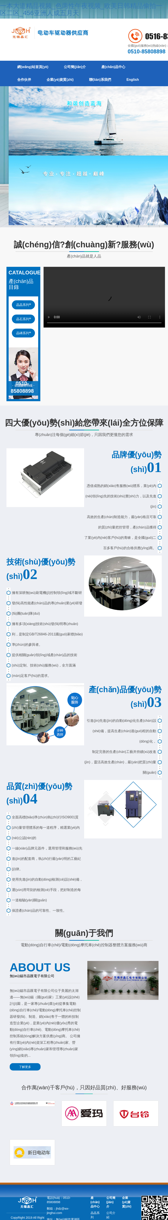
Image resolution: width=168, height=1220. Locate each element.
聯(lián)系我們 (101, 80)
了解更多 (25, 1067)
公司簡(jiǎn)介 (76, 67)
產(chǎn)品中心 (115, 67)
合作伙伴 (24, 80)
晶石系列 (22, 319)
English (134, 80)
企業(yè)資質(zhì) (60, 80)
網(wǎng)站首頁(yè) (33, 67)
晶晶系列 (22, 305)
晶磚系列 (22, 333)
